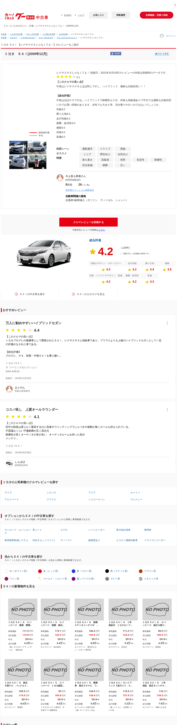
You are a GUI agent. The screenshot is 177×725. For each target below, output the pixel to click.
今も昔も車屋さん (76, 176)
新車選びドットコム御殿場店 (80, 190)
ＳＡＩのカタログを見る (91, 294)
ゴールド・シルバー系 (55, 578)
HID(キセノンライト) (43, 540)
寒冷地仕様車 (123, 529)
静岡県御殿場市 (73, 180)
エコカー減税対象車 (127, 540)
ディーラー (66, 540)
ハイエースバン (96, 499)
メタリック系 (151, 578)
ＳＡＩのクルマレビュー (67, 38)
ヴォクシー (136, 499)
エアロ (64, 529)
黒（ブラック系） (119, 571)
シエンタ (51, 492)
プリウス (51, 499)
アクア (92, 492)
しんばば (20, 461)
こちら (101, 230)
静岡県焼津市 (21, 465)
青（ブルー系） (85, 571)
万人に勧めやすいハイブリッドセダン (33, 323)
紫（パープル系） (86, 578)
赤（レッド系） (51, 571)
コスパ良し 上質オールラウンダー (32, 409)
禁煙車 (147, 529)
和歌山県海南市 (22, 391)
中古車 (3, 34)
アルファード (12, 499)
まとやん (20, 387)
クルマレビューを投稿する (88, 222)
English (67, 15)
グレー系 (115, 578)
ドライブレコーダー (155, 540)
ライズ (8, 492)
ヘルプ (81, 15)
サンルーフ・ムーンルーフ (18, 531)
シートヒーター (96, 529)
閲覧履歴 (120, 15)
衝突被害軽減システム (16, 540)
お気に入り (98, 15)
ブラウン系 (150, 571)
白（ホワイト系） (19, 571)
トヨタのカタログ (28, 38)
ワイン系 (14, 578)
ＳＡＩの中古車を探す (32, 294)
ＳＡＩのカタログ (46, 38)
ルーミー (135, 492)
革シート (37, 529)
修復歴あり (94, 540)
